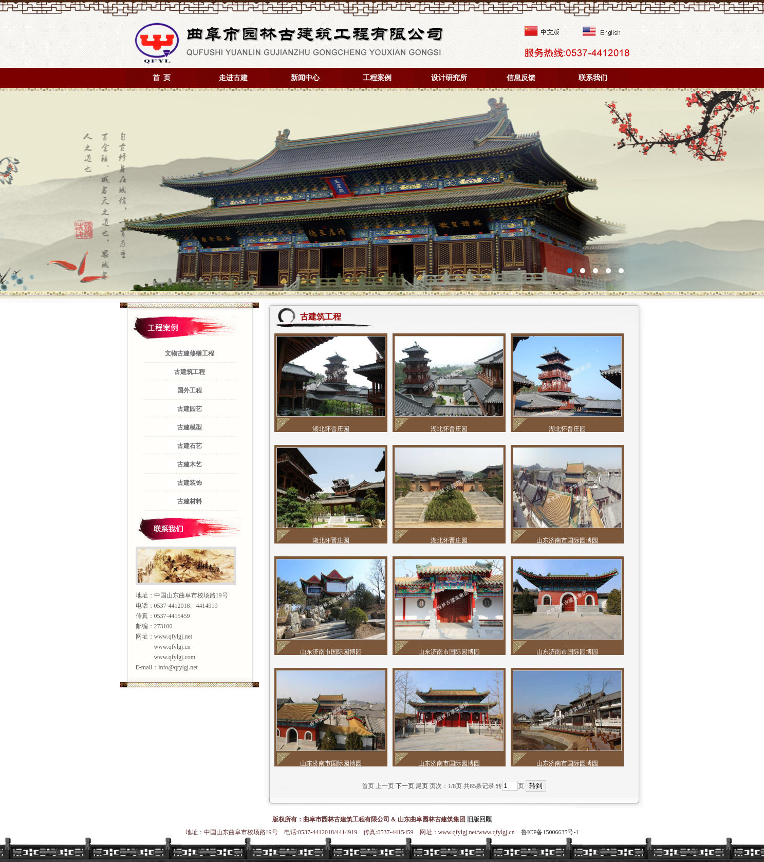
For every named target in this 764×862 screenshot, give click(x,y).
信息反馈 (521, 78)
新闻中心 (305, 78)
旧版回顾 (479, 819)
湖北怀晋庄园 (330, 429)
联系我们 (593, 78)
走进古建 (233, 78)
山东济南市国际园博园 (567, 540)
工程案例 (377, 78)
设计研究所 (449, 78)
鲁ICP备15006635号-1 (550, 832)
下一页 (405, 786)
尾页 (422, 786)
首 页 (162, 78)
